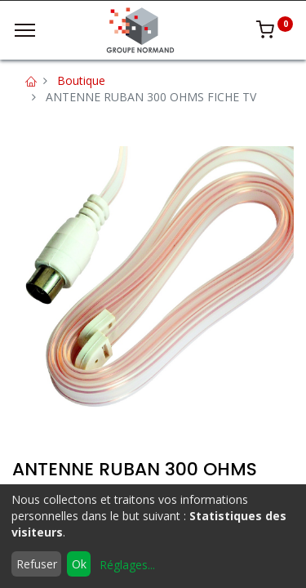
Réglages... (127, 564)
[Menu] (25, 30)
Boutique (81, 80)
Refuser (36, 564)
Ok (79, 564)
